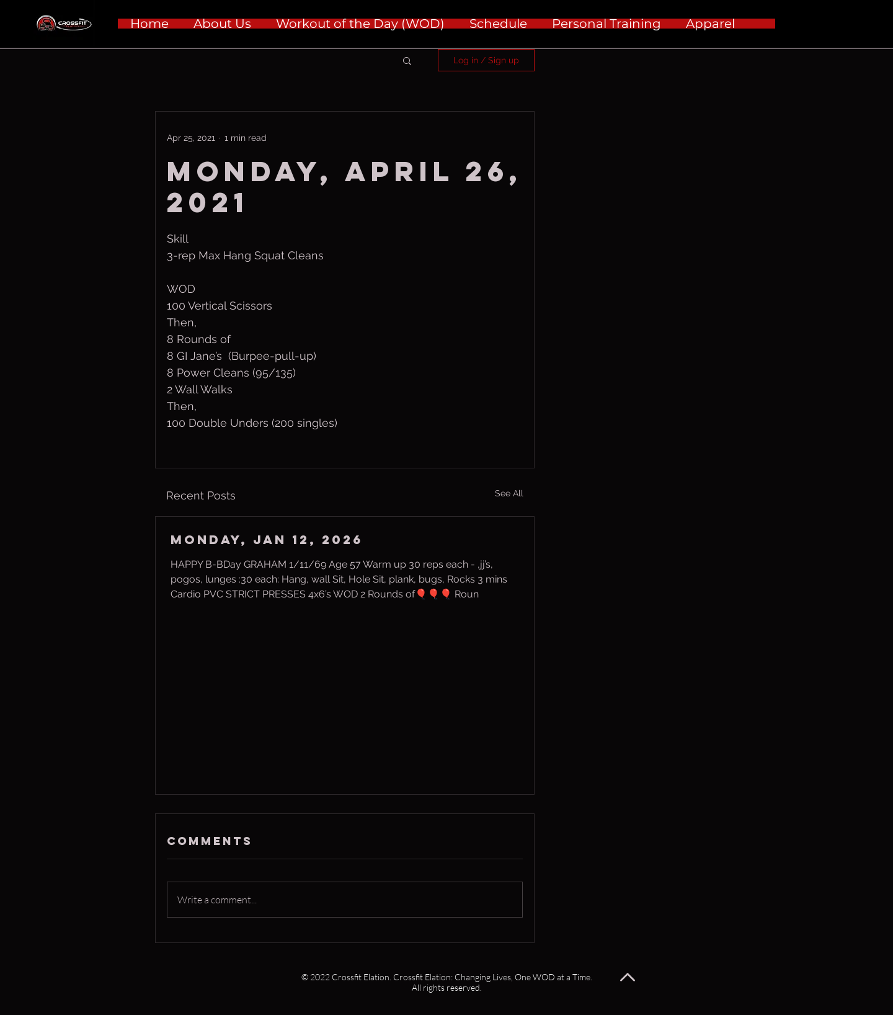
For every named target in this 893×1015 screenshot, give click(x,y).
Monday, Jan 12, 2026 (267, 539)
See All (509, 493)
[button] (407, 60)
